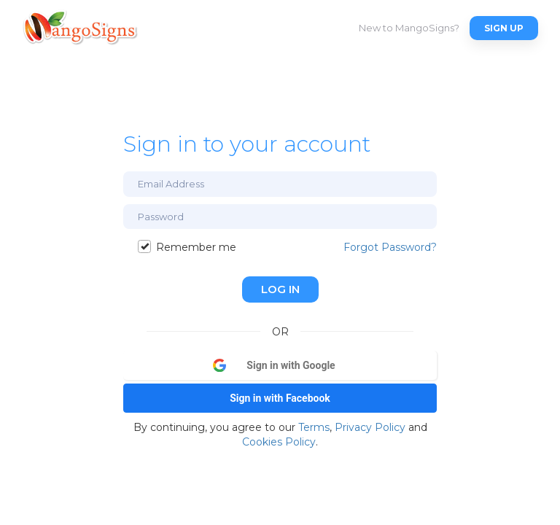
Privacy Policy (370, 427)
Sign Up (504, 28)
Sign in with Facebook (280, 398)
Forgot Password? (390, 247)
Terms (314, 427)
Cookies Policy (279, 441)
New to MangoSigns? (409, 28)
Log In (280, 289)
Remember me (187, 247)
